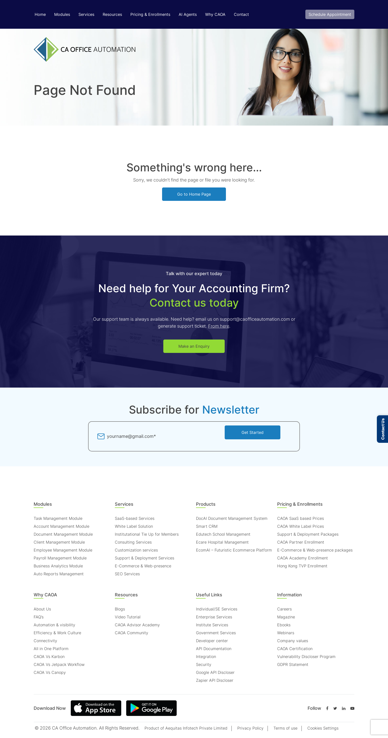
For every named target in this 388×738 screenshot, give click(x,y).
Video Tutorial (128, 616)
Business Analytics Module (58, 565)
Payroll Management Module (60, 557)
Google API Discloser (215, 672)
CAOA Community (131, 632)
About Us (42, 608)
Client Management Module (59, 542)
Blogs (120, 608)
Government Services (216, 632)
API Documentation (213, 648)
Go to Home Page (194, 194)
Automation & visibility (54, 624)
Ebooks (284, 624)
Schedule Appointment (330, 14)
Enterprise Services (214, 616)
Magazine (286, 616)
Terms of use (285, 728)
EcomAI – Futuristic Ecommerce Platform (234, 550)
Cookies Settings (323, 728)
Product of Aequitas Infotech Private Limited (186, 728)
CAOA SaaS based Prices (300, 518)
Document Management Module (63, 534)
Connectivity (45, 640)
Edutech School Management (223, 534)
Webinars (285, 632)
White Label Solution (134, 526)
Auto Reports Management (59, 573)
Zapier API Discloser (214, 680)
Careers (284, 608)
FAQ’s (39, 616)
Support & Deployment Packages (308, 534)
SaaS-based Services (134, 518)
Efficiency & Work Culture (57, 632)
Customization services (136, 550)
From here (218, 326)
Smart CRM (207, 526)
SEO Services (127, 573)
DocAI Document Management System (231, 518)
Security (203, 664)
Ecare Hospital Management (222, 542)
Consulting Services (133, 542)
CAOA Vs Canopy (50, 672)
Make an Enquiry (194, 346)
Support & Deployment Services (144, 557)
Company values (292, 640)
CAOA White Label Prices (300, 526)
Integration (206, 656)
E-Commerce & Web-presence (143, 565)
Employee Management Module (63, 550)
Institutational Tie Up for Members (147, 534)
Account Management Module (61, 526)
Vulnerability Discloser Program (306, 656)
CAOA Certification (295, 648)
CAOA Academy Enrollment (302, 557)
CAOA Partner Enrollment (300, 542)
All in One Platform (51, 648)
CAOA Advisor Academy (137, 624)
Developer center (212, 640)
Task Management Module (58, 518)
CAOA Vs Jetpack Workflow (59, 664)
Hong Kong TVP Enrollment (302, 565)
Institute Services (212, 624)
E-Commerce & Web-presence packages (315, 550)
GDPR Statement (292, 664)
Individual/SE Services (216, 608)
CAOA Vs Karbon (49, 656)
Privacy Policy (250, 728)
